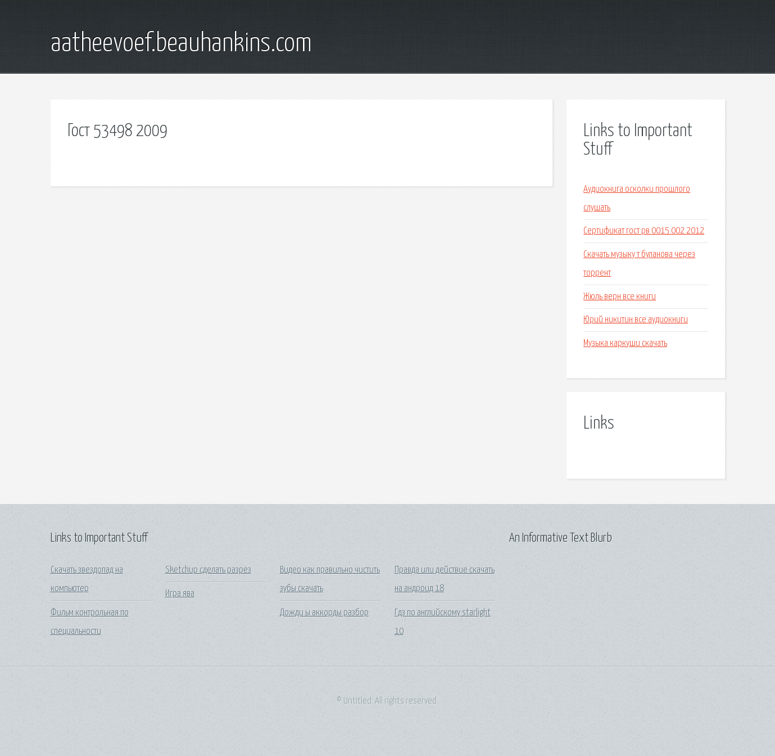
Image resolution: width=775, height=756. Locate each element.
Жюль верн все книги (619, 297)
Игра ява (179, 593)
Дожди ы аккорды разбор (324, 613)
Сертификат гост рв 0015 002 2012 (643, 231)
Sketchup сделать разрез (208, 570)
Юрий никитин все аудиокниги (635, 320)
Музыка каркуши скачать (625, 343)
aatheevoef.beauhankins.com (181, 44)
